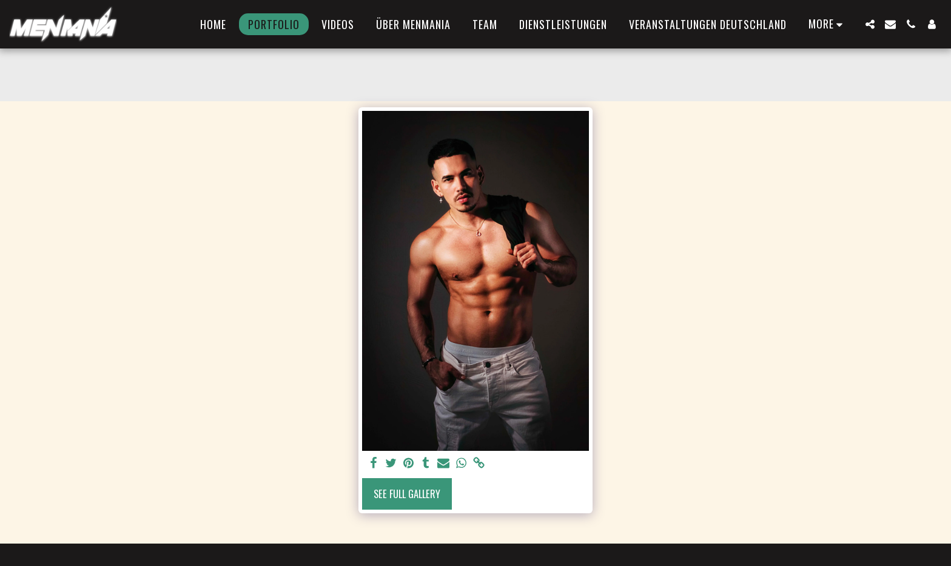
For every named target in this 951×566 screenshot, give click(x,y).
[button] (869, 24)
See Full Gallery (407, 493)
